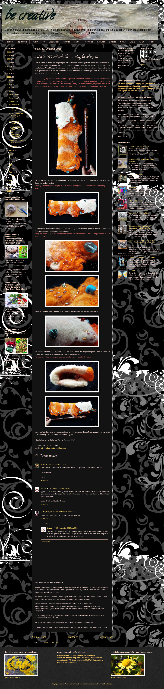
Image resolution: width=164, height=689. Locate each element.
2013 (9, 184)
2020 (9, 73)
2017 (9, 84)
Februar (12, 172)
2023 (9, 63)
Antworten (44, 480)
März (11, 168)
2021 (9, 70)
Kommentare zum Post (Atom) (52, 642)
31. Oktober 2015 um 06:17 (56, 464)
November (13, 98)
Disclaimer (54, 42)
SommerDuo (133, 271)
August (12, 150)
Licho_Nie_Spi (46, 512)
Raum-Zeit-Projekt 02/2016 (138, 213)
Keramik (101, 42)
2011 (9, 191)
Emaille (112, 42)
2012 (9, 187)
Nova (43, 464)
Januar (12, 175)
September (13, 147)
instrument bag (56, 448)
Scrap (123, 42)
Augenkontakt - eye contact (138, 146)
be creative (29, 17)
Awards (66, 42)
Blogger (109, 684)
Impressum (22, 42)
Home (10, 42)
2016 (9, 88)
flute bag (47, 448)
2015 (9, 91)
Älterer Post (106, 637)
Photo (77, 42)
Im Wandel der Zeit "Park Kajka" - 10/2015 (16, 116)
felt (41, 448)
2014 (9, 180)
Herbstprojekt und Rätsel (15, 128)
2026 (9, 52)
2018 (9, 81)
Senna (48, 445)
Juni (11, 158)
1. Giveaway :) (133, 187)
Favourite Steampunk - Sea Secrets (141, 258)
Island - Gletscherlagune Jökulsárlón (16, 135)
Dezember (13, 94)
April (11, 165)
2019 (9, 77)
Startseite (73, 637)
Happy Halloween (15, 105)
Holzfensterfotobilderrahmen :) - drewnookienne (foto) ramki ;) (140, 227)
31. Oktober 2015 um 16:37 (60, 488)
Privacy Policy (38, 42)
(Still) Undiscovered (135, 174)
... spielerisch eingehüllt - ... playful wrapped (17, 109)
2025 (9, 55)
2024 (9, 59)
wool (64, 448)
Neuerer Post (39, 637)
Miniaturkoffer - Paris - (136, 200)
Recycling (88, 42)
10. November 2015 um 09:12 (64, 512)
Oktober (12, 102)
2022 (9, 66)
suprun (93, 684)
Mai (10, 161)
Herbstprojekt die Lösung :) (15, 122)
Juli (10, 154)
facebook (144, 65)
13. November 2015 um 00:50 (67, 528)
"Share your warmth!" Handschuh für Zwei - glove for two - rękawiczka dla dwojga (142, 243)
